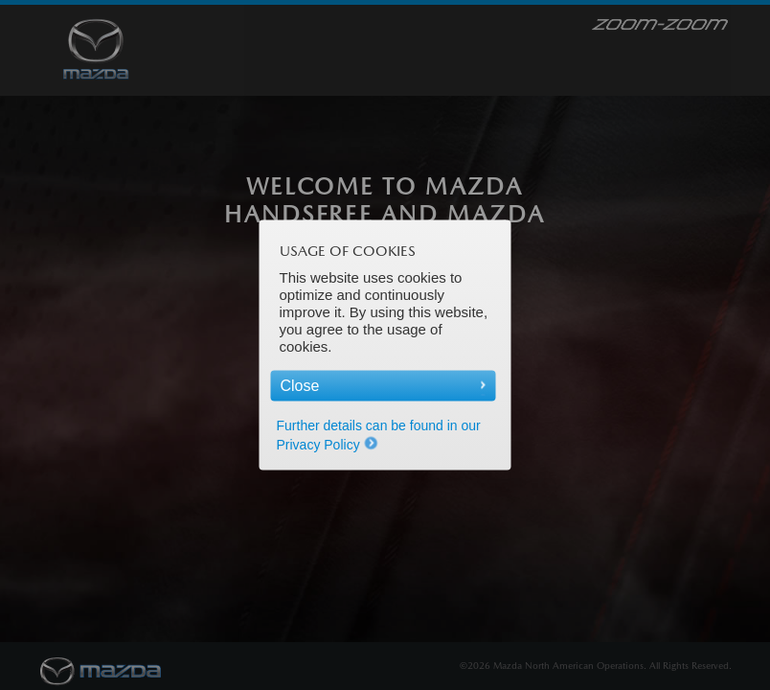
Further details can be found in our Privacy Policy (379, 435)
